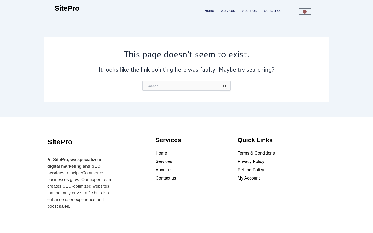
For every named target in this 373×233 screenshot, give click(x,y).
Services (228, 11)
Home (209, 11)
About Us (249, 11)
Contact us (272, 11)
